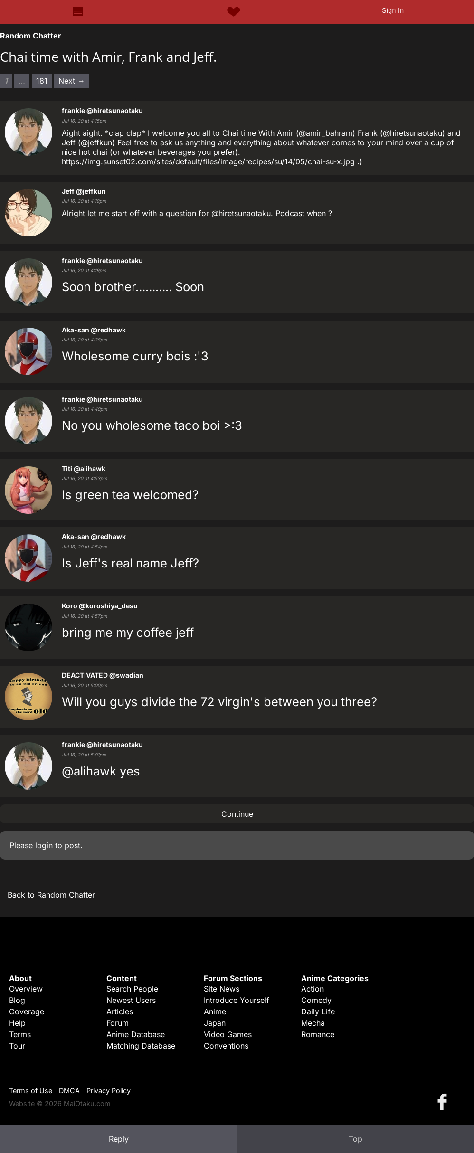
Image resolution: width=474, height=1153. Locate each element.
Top (355, 1139)
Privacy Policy (108, 1091)
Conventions (226, 1045)
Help (17, 1023)
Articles (119, 1011)
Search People (132, 988)
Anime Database (135, 1034)
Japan (215, 1023)
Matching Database (140, 1045)
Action (312, 988)
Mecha (313, 1023)
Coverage (26, 1011)
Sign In (393, 10)
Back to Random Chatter (51, 894)
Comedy (316, 1000)
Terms (20, 1034)
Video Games (228, 1034)
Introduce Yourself (236, 1000)
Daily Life (318, 1011)
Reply (119, 1139)
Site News (221, 988)
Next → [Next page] (71, 80)
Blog (17, 1000)
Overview (26, 988)
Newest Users (131, 1000)
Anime (215, 1011)
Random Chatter (30, 35)
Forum (117, 1023)
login (44, 845)
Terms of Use (30, 1091)
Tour (17, 1045)
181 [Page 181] (41, 80)
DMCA (69, 1091)
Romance (317, 1034)
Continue (237, 814)
